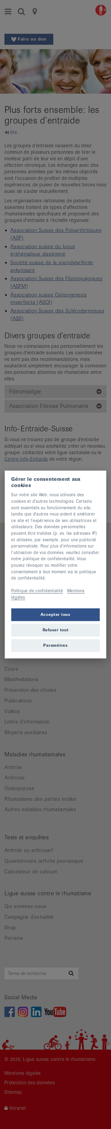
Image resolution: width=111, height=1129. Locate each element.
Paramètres (55, 645)
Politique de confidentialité (37, 590)
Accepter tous (55, 614)
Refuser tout (56, 629)
